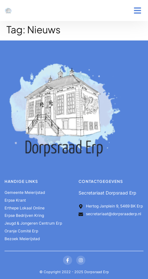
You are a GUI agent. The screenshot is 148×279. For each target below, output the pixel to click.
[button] (138, 11)
